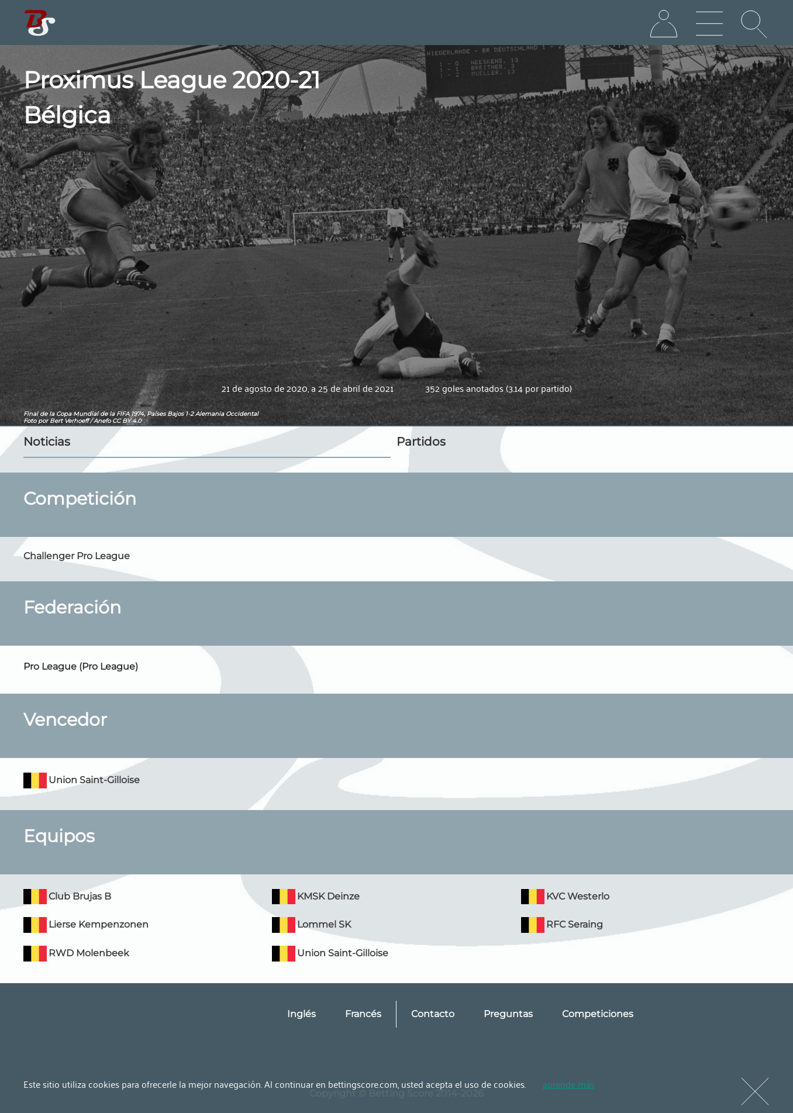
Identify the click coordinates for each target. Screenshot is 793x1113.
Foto (29, 421)
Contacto (432, 1013)
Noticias (46, 442)
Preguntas (508, 1013)
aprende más (569, 1084)
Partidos (421, 442)
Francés (363, 1013)
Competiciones (597, 1013)
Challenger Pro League (76, 555)
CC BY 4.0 (127, 421)
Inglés (301, 1013)
